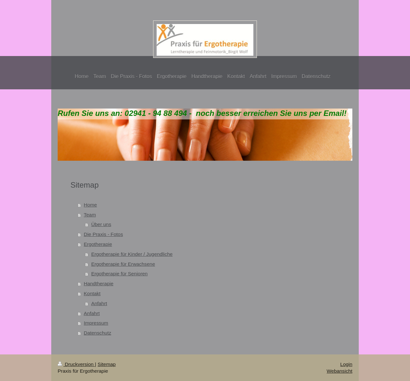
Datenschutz (97, 333)
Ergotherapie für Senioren (119, 273)
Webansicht (339, 371)
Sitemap (107, 364)
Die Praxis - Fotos (103, 234)
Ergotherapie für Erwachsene (123, 264)
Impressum (96, 323)
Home (90, 204)
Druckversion (76, 364)
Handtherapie (98, 283)
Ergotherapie (98, 244)
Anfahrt (99, 303)
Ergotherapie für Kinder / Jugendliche (132, 254)
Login (346, 364)
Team (90, 214)
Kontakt (92, 293)
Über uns (101, 224)
